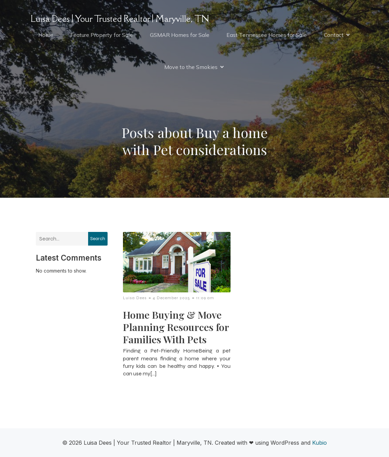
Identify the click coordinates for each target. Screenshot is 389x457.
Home (45, 34)
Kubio (319, 442)
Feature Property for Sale (101, 34)
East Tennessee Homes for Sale (266, 34)
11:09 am (205, 297)
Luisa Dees (135, 297)
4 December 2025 (171, 297)
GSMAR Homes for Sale (179, 34)
